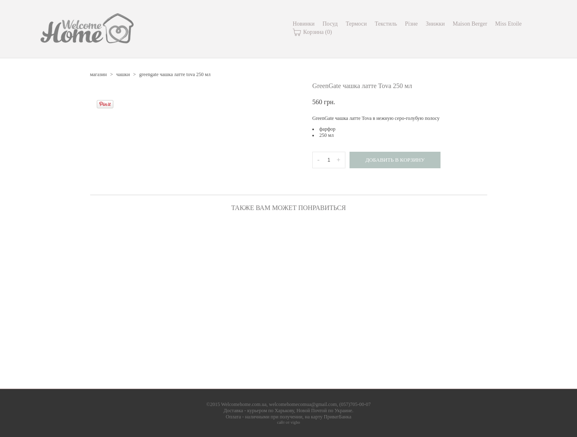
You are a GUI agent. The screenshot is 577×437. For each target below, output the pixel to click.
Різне (411, 24)
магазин (98, 74)
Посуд (330, 24)
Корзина (312, 32)
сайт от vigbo (288, 422)
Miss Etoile (508, 24)
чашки (123, 74)
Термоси (356, 24)
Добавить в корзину (394, 160)
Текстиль (386, 24)
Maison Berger (470, 24)
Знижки (435, 24)
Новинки (304, 24)
